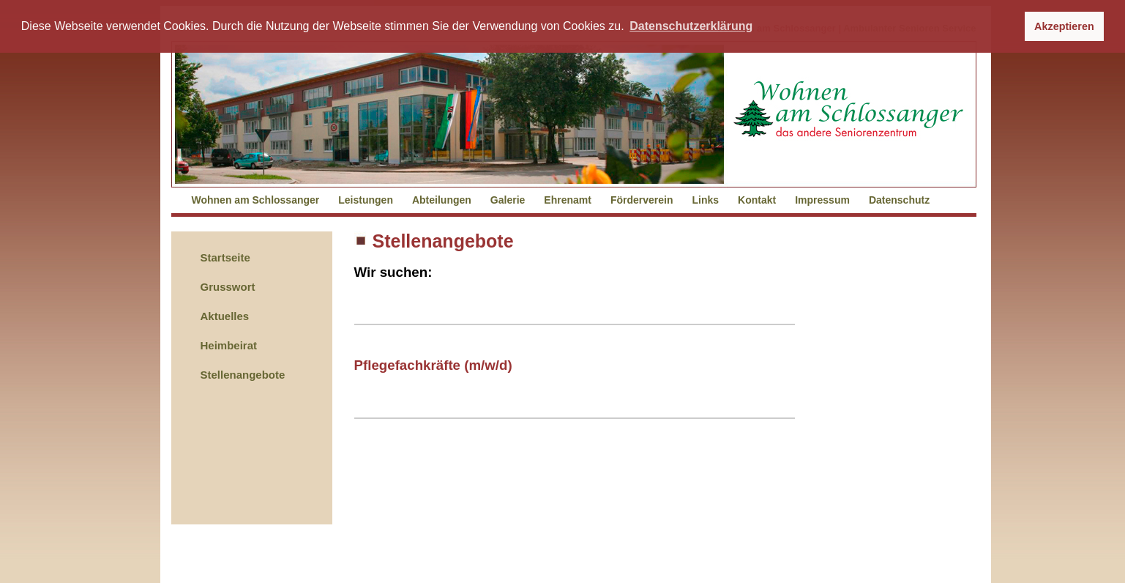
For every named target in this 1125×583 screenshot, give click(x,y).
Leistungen (365, 200)
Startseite (225, 257)
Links (706, 200)
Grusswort (228, 287)
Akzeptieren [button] (1064, 26)
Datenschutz (899, 200)
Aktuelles (225, 316)
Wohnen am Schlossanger (256, 200)
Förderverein (641, 200)
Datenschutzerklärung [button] (690, 26)
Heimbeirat (229, 345)
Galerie (507, 200)
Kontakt (757, 200)
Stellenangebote (243, 374)
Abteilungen (441, 200)
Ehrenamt (567, 200)
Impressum (822, 200)
